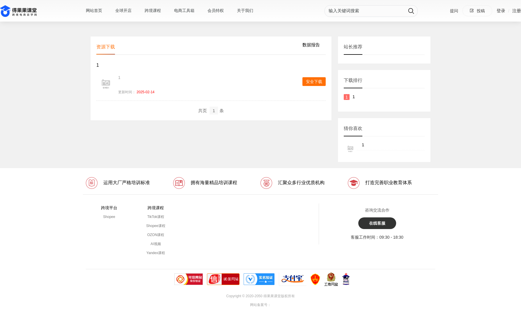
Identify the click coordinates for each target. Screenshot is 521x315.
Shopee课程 (155, 226)
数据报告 (311, 44)
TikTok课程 (155, 217)
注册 (516, 10)
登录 (501, 10)
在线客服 (377, 223)
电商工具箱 (184, 10)
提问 (454, 10)
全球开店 (123, 10)
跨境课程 (153, 10)
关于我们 (245, 10)
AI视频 (155, 244)
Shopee (109, 217)
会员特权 (216, 10)
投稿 (477, 10)
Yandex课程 (155, 253)
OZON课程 (155, 235)
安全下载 (314, 81)
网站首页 (94, 10)
